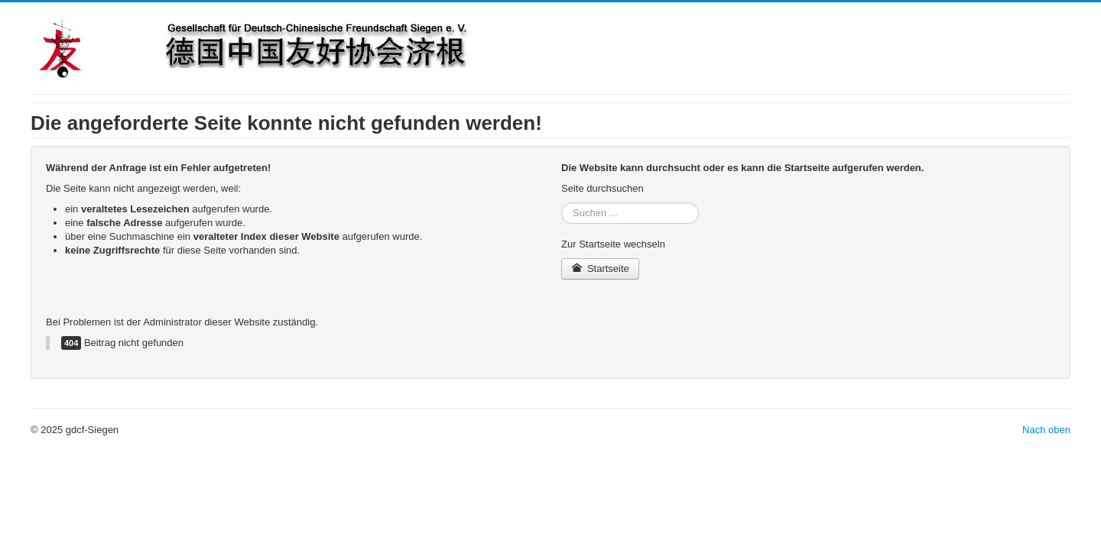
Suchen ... (561, 202)
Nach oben (1046, 429)
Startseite (600, 268)
